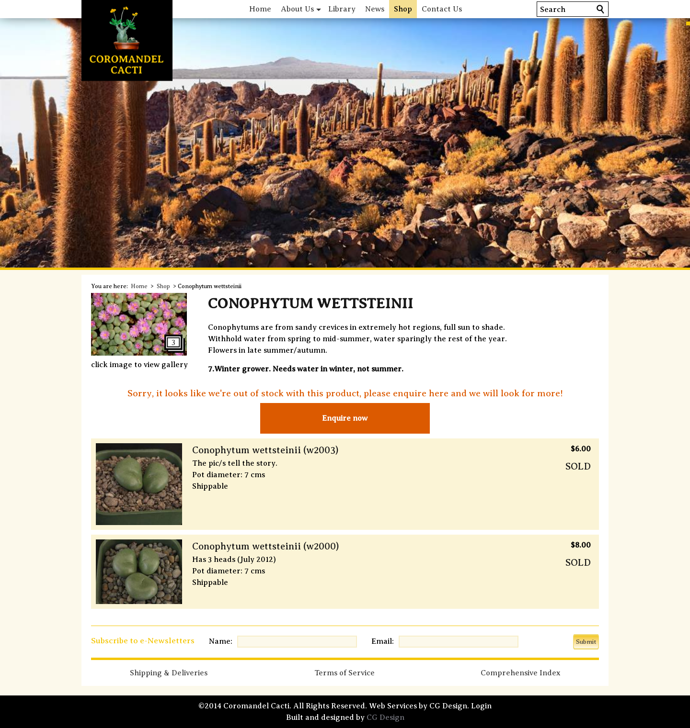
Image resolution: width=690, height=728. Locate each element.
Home (260, 9)
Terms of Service (344, 673)
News (374, 9)
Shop (403, 9)
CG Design (385, 717)
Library (342, 9)
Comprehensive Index (520, 673)
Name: (220, 641)
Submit (586, 641)
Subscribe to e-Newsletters (143, 640)
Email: (382, 641)
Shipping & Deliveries (168, 673)
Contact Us (442, 9)
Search (552, 9)
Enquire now (345, 418)
